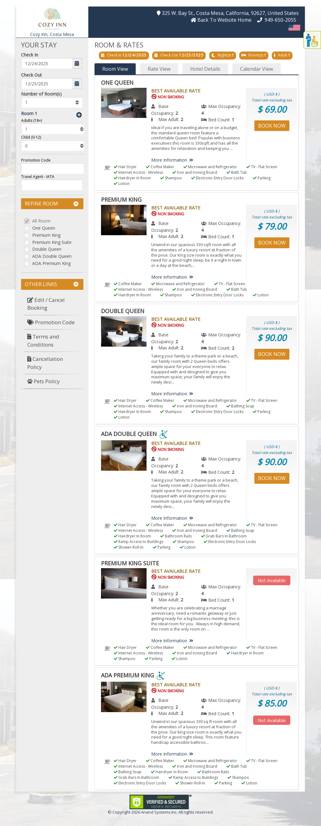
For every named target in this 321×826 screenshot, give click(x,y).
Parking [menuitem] (261, 178)
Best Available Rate (175, 90)
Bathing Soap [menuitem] (240, 406)
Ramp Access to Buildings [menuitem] (138, 541)
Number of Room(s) (41, 94)
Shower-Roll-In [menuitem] (128, 547)
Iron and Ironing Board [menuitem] (194, 172)
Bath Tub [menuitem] (236, 172)
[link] (160, 801)
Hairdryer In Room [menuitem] (132, 178)
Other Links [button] (51, 284)
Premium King (46, 235)
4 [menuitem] (202, 113)
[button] (52, 18)
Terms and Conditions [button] (43, 340)
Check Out (31, 75)
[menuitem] (52, 304)
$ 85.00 (271, 703)
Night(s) (224, 55)
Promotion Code (36, 160)
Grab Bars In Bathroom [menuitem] (224, 536)
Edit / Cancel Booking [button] (46, 304)
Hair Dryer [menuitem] (125, 166)
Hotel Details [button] (205, 68)
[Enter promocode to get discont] (54, 168)
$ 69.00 (271, 109)
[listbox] (51, 102)
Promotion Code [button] (51, 322)
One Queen (43, 228)
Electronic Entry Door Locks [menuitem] (217, 178)
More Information (173, 160)
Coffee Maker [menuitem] (160, 166)
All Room (41, 221)
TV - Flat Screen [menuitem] (261, 166)
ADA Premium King (51, 263)
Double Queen (46, 249)
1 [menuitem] (233, 120)
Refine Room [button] (51, 203)
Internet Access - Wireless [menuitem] (138, 172)
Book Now (272, 125)
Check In (29, 55)
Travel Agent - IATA (37, 176)
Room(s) (255, 55)
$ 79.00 (271, 226)
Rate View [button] (159, 68)
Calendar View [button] (256, 68)
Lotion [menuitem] (122, 183)
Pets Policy (43, 381)
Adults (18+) (31, 120)
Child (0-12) (31, 137)
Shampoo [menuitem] (171, 178)
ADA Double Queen (52, 256)
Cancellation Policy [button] (45, 362)
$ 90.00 (271, 337)
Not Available (272, 580)
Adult (282, 55)
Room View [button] (115, 68)
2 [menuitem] (176, 113)
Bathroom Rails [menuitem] (176, 536)
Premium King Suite (52, 242)
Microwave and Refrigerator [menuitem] (210, 166)
